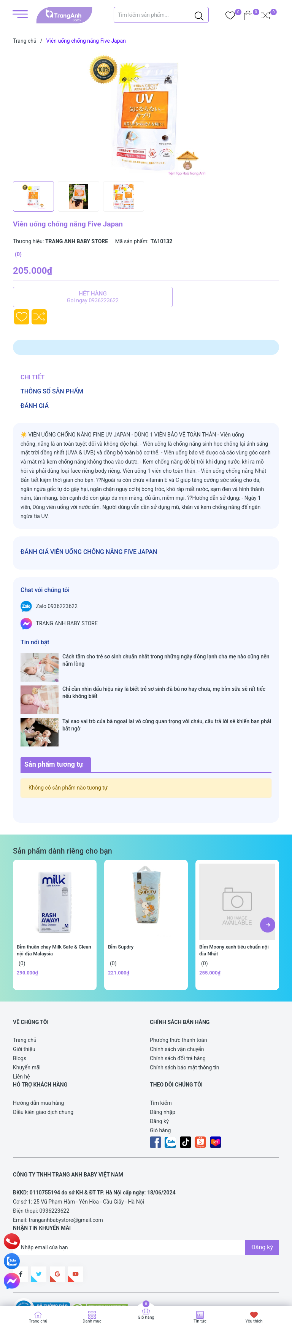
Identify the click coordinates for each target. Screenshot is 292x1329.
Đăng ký (159, 1077)
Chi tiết (32, 377)
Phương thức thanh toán (178, 996)
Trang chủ (24, 996)
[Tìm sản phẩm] (161, 14)
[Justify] (199, 14)
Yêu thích (253, 1321)
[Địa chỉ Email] (146, 1203)
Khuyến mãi (27, 1023)
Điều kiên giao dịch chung (43, 1068)
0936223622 (55, 1167)
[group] (146, 114)
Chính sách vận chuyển (177, 1005)
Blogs (19, 1014)
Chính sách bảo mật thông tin (184, 1023)
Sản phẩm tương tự (53, 720)
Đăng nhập (162, 1068)
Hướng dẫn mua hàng (38, 1059)
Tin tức (200, 1321)
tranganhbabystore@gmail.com (66, 1176)
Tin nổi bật (35, 642)
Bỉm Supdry (120, 902)
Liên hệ (21, 1032)
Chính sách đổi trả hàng (178, 1014)
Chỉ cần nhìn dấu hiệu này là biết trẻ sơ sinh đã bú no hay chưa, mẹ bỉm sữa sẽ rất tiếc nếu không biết (163, 677)
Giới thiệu (24, 1005)
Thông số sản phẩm (52, 391)
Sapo (26, 1288)
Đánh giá (35, 405)
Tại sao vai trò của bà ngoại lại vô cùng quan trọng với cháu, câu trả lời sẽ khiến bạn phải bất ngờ (166, 695)
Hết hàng (93, 297)
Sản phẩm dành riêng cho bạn (62, 807)
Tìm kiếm (161, 1059)
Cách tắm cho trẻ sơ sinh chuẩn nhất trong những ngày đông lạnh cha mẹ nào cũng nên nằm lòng (165, 659)
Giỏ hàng (160, 1086)
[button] (267, 880)
